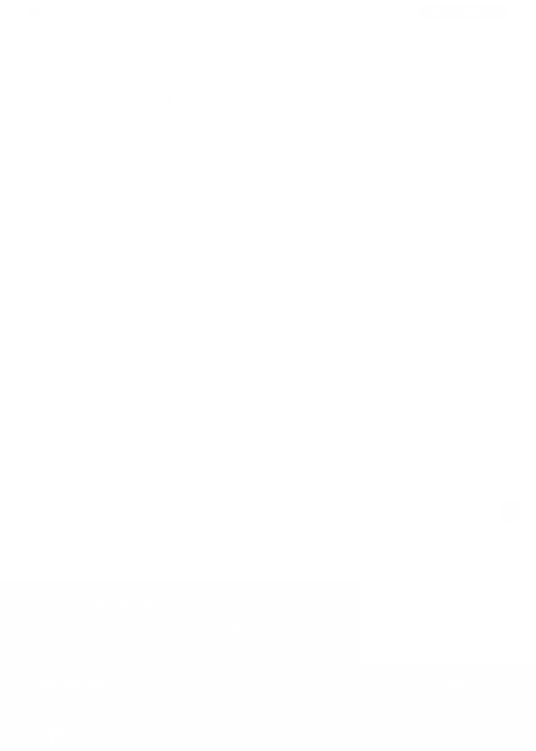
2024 (416, 120)
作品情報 (341, 34)
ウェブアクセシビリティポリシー (387, 739)
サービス (378, 34)
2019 (416, 212)
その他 (416, 354)
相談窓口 (243, 34)
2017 (416, 249)
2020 (416, 194)
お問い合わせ (459, 711)
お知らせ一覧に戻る (216, 459)
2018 (416, 230)
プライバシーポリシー (469, 725)
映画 (72, 134)
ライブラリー (203, 34)
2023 (416, 138)
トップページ (159, 34)
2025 (416, 101)
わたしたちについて (292, 34)
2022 (416, 156)
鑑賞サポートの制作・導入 (462, 12)
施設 (414, 317)
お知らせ (117, 53)
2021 (416, 175)
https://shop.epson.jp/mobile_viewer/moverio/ (232, 346)
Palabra (95, 717)
